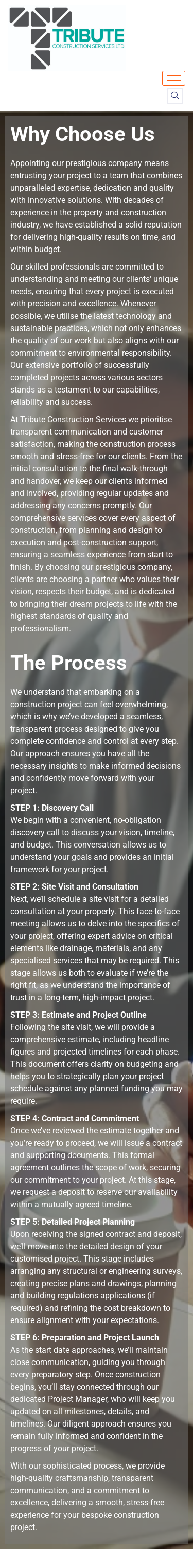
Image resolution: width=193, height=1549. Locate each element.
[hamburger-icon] (173, 78)
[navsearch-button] (175, 96)
